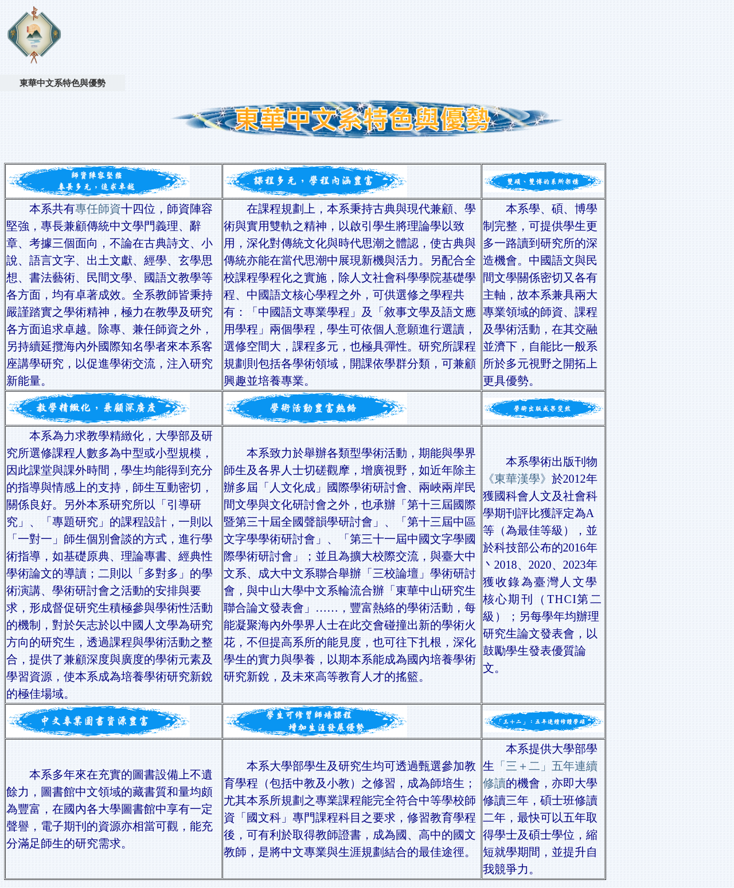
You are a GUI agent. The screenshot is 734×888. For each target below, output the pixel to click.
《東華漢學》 (517, 478)
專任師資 (98, 208)
